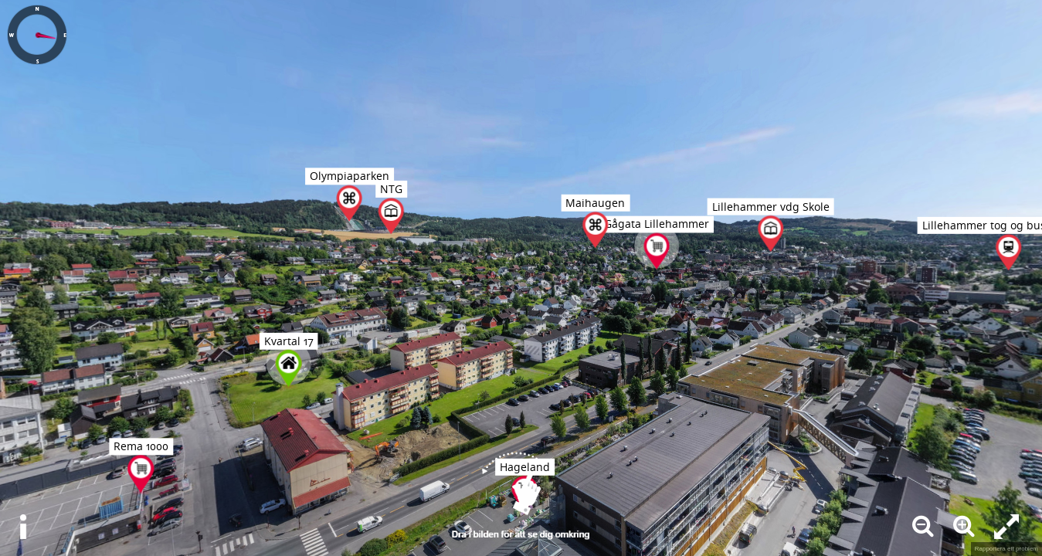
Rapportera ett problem (1006, 548)
